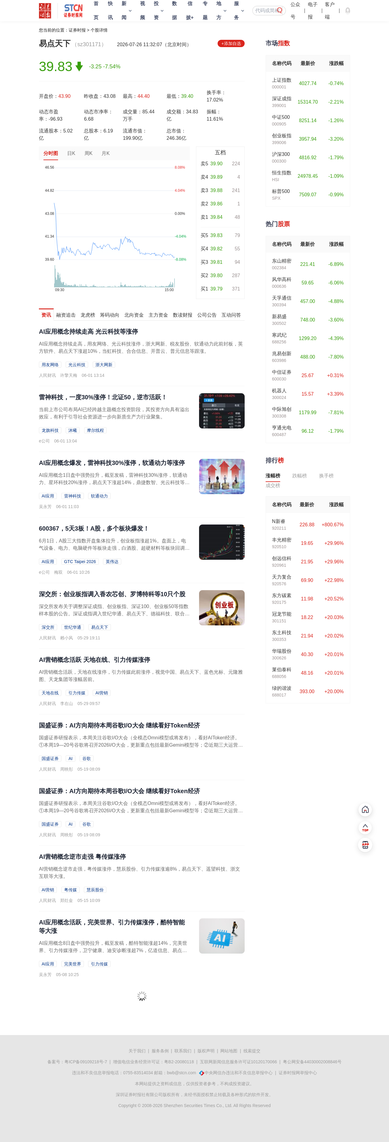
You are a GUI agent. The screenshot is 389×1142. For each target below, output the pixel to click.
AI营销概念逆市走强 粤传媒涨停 (82, 856)
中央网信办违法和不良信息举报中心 (239, 1072)
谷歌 (86, 758)
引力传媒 (76, 692)
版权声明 (206, 1050)
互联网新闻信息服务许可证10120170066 (238, 1061)
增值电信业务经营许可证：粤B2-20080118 (153, 1061)
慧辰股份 (95, 889)
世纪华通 (72, 627)
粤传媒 (70, 889)
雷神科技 (72, 496)
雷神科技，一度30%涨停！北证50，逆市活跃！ (103, 397)
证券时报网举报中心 (298, 1072)
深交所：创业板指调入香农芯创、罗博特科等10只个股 (112, 594)
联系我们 (182, 1050)
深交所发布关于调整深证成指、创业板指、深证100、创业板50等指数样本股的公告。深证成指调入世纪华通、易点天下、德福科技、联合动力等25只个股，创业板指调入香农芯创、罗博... (114, 614)
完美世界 (72, 963)
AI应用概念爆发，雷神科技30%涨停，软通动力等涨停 (112, 462)
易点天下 (99, 627)
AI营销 (101, 692)
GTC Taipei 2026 (80, 561)
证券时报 (77, 30)
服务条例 (160, 1050)
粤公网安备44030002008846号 (312, 1061)
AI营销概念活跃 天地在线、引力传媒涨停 (94, 659)
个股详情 (99, 30)
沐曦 (72, 430)
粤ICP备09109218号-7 (85, 1061)
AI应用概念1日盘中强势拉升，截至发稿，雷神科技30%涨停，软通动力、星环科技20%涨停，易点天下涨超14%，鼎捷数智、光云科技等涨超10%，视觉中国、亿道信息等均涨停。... (114, 482)
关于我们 (137, 1050)
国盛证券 (50, 758)
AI (70, 758)
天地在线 (50, 692)
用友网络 (50, 364)
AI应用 (48, 496)
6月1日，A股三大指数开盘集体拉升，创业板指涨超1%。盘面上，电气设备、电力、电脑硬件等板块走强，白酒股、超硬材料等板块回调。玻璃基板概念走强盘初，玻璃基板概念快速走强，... (114, 548)
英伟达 (112, 561)
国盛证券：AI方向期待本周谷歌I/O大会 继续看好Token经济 (119, 725)
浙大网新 (103, 364)
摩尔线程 (95, 430)
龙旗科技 (50, 430)
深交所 (48, 627)
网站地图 (228, 1050)
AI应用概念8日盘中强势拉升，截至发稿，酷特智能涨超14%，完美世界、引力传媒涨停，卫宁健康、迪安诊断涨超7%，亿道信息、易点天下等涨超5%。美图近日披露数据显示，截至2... (113, 950)
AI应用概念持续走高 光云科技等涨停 (88, 331)
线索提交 (251, 1050)
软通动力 (99, 496)
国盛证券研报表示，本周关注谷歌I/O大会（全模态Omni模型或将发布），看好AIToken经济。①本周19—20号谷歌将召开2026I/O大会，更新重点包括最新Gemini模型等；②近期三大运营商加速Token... (141, 745)
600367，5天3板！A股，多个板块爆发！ (94, 528)
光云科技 (76, 364)
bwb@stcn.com (181, 1072)
